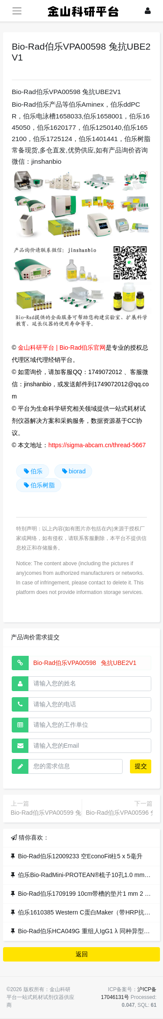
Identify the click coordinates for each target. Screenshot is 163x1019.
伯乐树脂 (39, 485)
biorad (73, 471)
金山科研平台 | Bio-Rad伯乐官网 (62, 347)
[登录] (148, 10)
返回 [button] (82, 954)
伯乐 (33, 471)
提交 (141, 766)
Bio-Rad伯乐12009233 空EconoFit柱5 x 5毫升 (80, 856)
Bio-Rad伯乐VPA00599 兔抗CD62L (58, 812)
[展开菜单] (16, 10)
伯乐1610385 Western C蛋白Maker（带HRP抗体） (87, 912)
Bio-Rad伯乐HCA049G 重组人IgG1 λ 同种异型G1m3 (89, 931)
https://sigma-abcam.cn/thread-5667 (97, 445)
